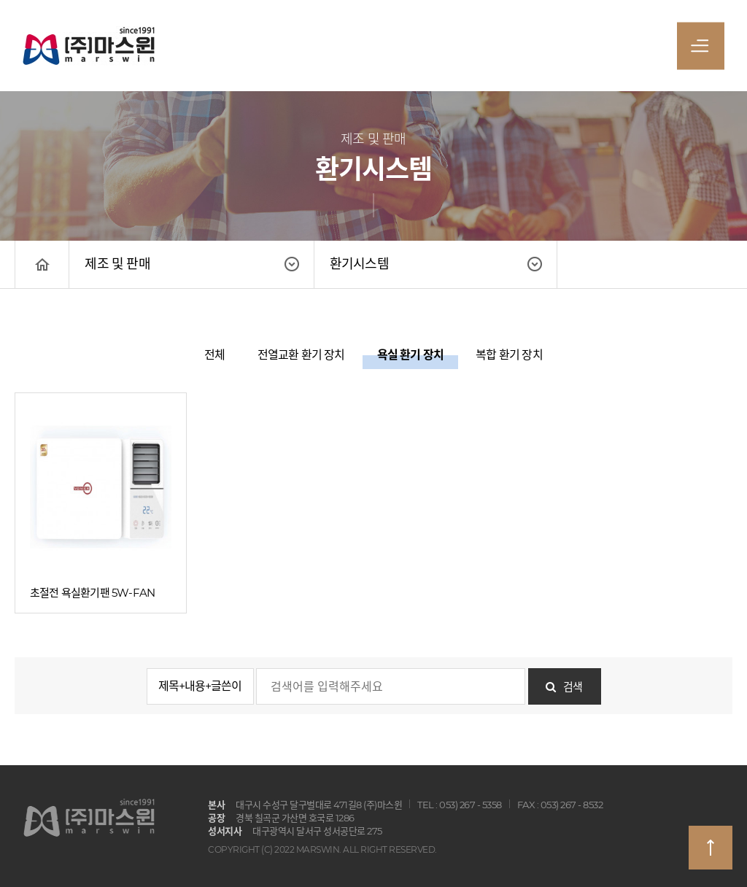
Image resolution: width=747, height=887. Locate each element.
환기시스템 (359, 264)
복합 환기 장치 (509, 355)
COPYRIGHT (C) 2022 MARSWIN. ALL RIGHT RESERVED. (322, 849)
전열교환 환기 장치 (301, 355)
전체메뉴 (699, 49)
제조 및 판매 (117, 264)
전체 (214, 355)
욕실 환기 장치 (410, 355)
